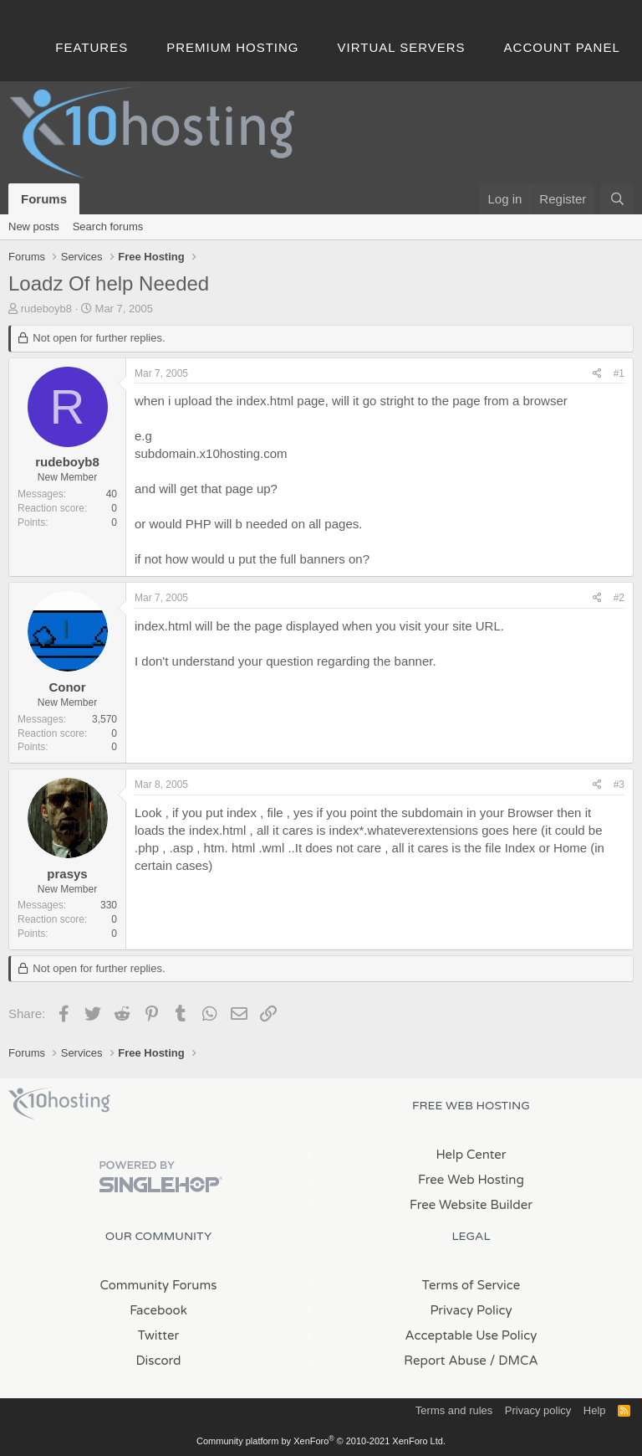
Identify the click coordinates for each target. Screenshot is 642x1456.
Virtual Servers (402, 47)
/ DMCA (514, 1360)
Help (594, 1410)
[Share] (597, 373)
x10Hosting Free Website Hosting (59, 1103)
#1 (619, 373)
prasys (67, 874)
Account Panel (562, 47)
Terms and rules (453, 1410)
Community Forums (158, 1285)
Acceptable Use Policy (471, 1335)
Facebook (158, 1310)
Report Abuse (445, 1360)
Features (91, 47)
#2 (619, 598)
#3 (619, 784)
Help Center (471, 1154)
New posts (33, 226)
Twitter (158, 1335)
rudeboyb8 (46, 308)
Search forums (108, 226)
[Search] (617, 198)
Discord (158, 1360)
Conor (66, 687)
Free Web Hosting (471, 1179)
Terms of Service (471, 1285)
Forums (44, 199)
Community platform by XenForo (321, 1441)
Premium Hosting (232, 47)
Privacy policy (538, 1410)
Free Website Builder (471, 1204)
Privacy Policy (471, 1310)
